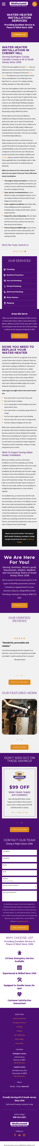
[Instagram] (24, 1135)
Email (19, 812)
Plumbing (19, 1027)
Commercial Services (19, 1018)
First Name (6, 851)
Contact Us (19, 605)
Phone (5, 865)
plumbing (5, 157)
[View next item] (21, 675)
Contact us (19, 35)
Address (5, 879)
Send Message (19, 928)
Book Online (19, 1043)
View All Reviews (19, 682)
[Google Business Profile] (19, 1135)
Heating (19, 1031)
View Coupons (19, 830)
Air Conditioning (19, 1035)
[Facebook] (15, 1135)
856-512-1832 (19, 1117)
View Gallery (19, 747)
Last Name (6, 858)
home (27, 67)
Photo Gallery (19, 1039)
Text (12, 812)
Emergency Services (19, 1023)
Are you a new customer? (11, 885)
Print (26, 812)
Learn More (19, 336)
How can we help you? (9, 892)
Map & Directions (19, 1063)
